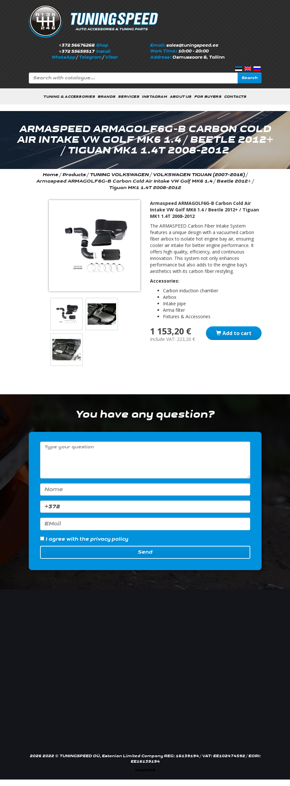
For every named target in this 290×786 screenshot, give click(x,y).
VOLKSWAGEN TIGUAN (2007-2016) (199, 174)
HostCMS (145, 770)
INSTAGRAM (154, 97)
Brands (106, 97)
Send (145, 552)
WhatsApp (63, 57)
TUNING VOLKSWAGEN (119, 174)
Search (250, 77)
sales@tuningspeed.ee (192, 45)
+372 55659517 (76, 51)
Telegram (90, 57)
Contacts (235, 97)
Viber (111, 57)
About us (181, 97)
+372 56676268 (76, 45)
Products (74, 174)
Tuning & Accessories (69, 97)
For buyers (207, 97)
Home (50, 174)
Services (128, 97)
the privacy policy (104, 539)
